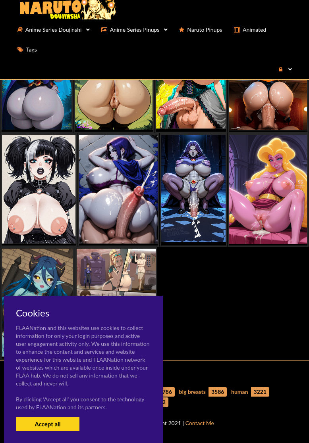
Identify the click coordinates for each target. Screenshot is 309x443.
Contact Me (199, 423)
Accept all (47, 424)
